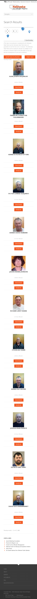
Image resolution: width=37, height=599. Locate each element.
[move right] (9, 31)
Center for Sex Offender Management (15, 544)
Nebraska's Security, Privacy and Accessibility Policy (17, 597)
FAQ (5, 580)
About (5, 571)
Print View (30, 57)
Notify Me (18, 92)
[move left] (6, 31)
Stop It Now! (9, 548)
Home (5, 569)
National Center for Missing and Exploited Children (18, 546)
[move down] (7, 32)
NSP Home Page (9, 595)
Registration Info (9, 583)
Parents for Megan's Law (12, 543)
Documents (7, 577)
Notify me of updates (13, 57)
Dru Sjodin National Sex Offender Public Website (18, 550)
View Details (18, 87)
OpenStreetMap (29, 40)
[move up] (7, 30)
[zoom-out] (16, 31)
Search (6, 574)
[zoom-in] (13, 31)
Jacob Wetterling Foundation (13, 541)
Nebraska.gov (20, 595)
